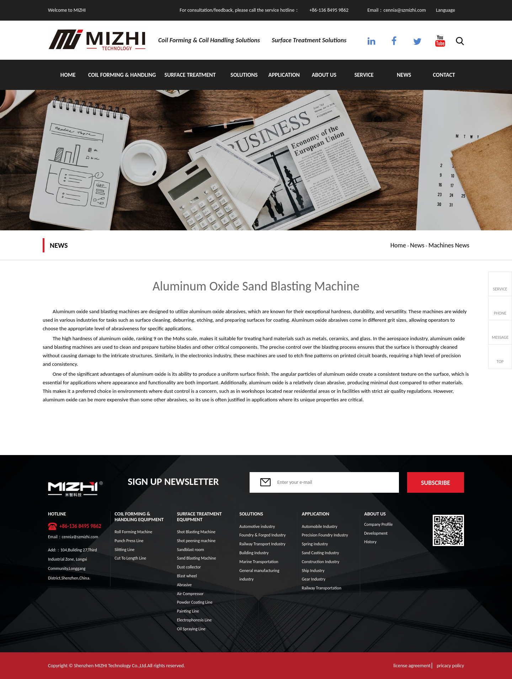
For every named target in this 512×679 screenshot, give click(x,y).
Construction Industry (320, 561)
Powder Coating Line (195, 602)
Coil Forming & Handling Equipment (122, 80)
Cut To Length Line (130, 558)
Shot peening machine (196, 540)
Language (445, 10)
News (404, 74)
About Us (324, 74)
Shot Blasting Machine (196, 531)
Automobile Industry (319, 526)
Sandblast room (190, 549)
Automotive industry (257, 526)
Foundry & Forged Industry (262, 535)
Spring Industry (315, 543)
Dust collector (189, 567)
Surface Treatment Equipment (190, 80)
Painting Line (188, 611)
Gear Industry (313, 579)
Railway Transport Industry (262, 543)
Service (364, 74)
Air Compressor (190, 593)
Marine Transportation (258, 561)
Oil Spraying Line (191, 628)
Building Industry (253, 552)
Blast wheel (187, 575)
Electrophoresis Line (194, 619)
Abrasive (184, 584)
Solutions (243, 74)
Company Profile (378, 524)
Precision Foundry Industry (325, 535)
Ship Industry (313, 570)
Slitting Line (124, 549)
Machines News (448, 245)
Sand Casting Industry (320, 552)
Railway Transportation (321, 588)
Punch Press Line (128, 540)
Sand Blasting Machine (196, 558)
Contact (444, 74)
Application (284, 74)
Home (68, 74)
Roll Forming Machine (133, 531)
